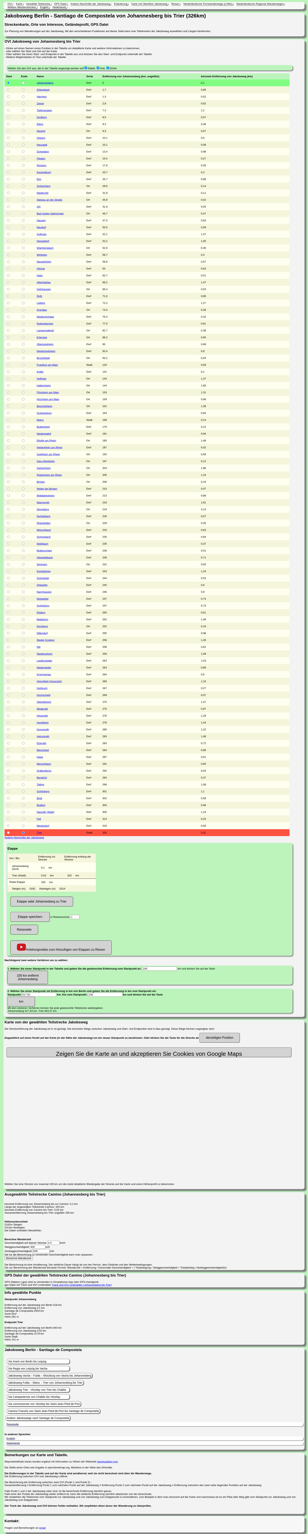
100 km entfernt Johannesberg (27, 977)
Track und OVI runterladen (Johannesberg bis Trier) (82, 1284)
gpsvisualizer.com (107, 1461)
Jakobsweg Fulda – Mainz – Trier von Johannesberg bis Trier (45, 1382)
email (42, 1527)
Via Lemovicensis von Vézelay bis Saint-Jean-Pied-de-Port (44, 1403)
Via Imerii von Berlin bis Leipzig (27, 1361)
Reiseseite (24, 929)
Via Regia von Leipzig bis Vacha (27, 1368)
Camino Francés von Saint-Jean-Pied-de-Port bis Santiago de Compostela (53, 1411)
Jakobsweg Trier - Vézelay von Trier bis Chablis (37, 1389)
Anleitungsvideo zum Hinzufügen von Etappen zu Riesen (61, 947)
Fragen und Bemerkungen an (22, 1527)
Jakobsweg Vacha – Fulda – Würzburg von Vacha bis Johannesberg (49, 1375)
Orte (102, 68)
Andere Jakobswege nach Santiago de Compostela (38, 1418)
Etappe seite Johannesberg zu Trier (42, 901)
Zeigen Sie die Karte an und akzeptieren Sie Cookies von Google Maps (149, 1054)
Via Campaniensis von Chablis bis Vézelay (34, 1396)
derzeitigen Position (219, 1037)
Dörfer (113, 68)
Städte (91, 68)
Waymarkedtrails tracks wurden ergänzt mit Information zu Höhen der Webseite (51, 1461)
